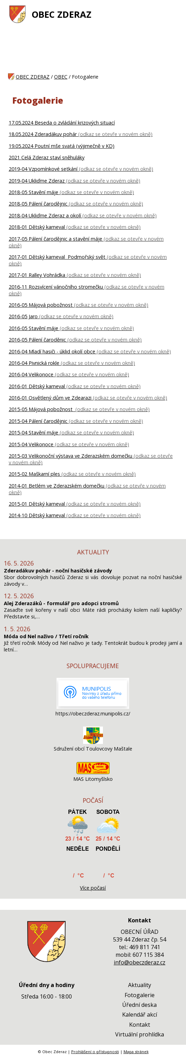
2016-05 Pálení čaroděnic (37, 339)
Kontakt (139, 1024)
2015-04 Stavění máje (33, 432)
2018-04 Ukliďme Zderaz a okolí (45, 215)
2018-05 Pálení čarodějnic (38, 203)
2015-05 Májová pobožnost (41, 409)
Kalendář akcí (139, 1014)
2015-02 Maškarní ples (34, 474)
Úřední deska (139, 1005)
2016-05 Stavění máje (33, 328)
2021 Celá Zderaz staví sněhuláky (46, 157)
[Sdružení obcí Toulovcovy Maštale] (93, 742)
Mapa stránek (136, 1051)
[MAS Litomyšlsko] (93, 772)
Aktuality (139, 985)
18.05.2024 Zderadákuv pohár (43, 134)
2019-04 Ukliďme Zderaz (37, 180)
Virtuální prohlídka (139, 1034)
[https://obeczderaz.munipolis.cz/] (93, 707)
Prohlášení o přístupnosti (95, 1051)
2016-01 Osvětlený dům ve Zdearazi (50, 397)
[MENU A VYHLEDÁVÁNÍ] (174, 14)
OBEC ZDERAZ (61, 14)
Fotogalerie (140, 995)
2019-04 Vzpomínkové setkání (43, 169)
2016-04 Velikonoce (31, 374)
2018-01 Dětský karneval (37, 227)
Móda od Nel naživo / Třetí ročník (46, 636)
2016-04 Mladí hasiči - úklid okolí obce (52, 351)
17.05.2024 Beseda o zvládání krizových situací (62, 122)
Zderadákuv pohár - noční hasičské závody (58, 570)
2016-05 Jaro (23, 316)
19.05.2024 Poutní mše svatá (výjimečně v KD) (61, 146)
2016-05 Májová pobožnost (41, 305)
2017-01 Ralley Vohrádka (37, 275)
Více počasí (93, 887)
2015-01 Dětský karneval (37, 503)
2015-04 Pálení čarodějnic (38, 421)
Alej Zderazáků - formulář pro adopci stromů (61, 603)
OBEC (60, 76)
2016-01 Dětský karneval (37, 386)
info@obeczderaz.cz (139, 962)
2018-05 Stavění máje (33, 192)
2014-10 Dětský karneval (37, 515)
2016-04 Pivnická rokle (34, 363)
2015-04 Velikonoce (31, 444)
